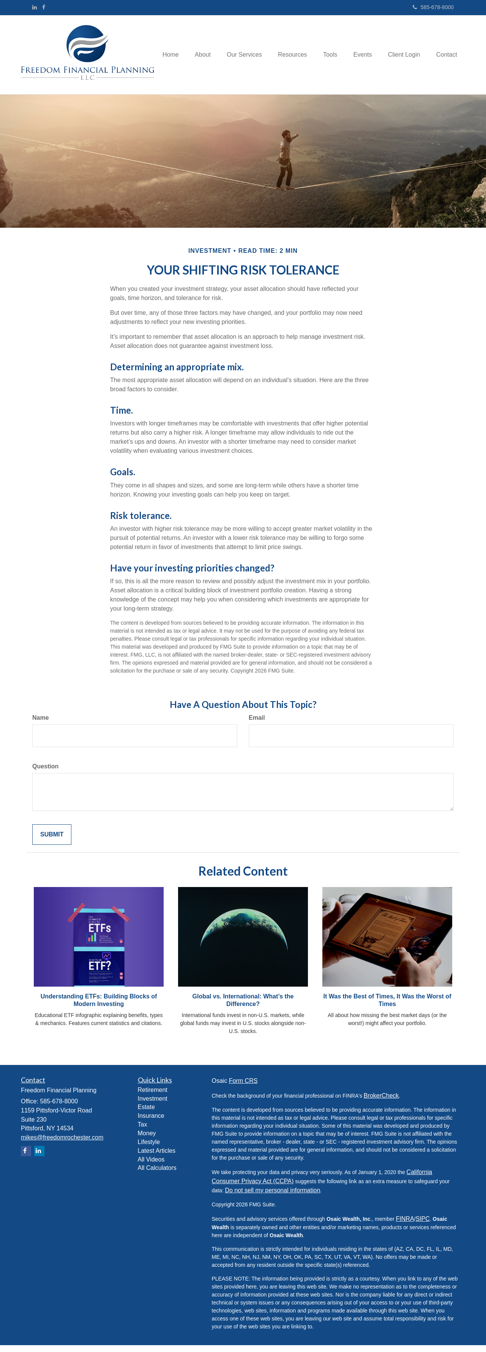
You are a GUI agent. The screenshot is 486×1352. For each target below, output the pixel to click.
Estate (146, 1114)
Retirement (152, 1096)
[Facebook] (43, 7)
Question (45, 773)
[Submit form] (51, 841)
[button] (203, 42)
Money (147, 1140)
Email (257, 724)
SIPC (422, 1225)
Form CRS (243, 1087)
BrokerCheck (381, 1102)
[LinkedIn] (34, 7)
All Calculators (157, 1175)
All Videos (151, 1166)
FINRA (405, 1225)
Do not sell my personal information (272, 1197)
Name (40, 724)
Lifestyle (149, 1149)
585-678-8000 (433, 7)
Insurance (151, 1123)
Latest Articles (157, 1157)
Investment (152, 1105)
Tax (142, 1131)
